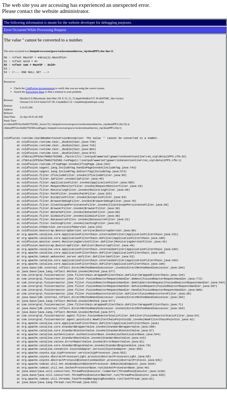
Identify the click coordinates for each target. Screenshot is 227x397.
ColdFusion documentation (40, 88)
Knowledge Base (35, 91)
